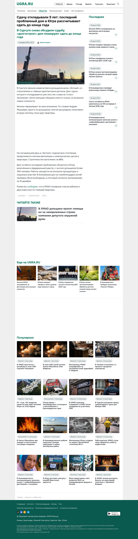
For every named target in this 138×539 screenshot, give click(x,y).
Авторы (54, 504)
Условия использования (68, 508)
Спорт (66, 11)
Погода (79, 4)
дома (44, 196)
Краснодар (28, 520)
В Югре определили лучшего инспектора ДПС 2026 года (68, 284)
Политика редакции (43, 504)
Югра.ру (54, 516)
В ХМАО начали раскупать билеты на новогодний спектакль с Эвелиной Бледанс (106, 481)
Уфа (59, 520)
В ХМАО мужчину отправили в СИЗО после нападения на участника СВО (80, 405)
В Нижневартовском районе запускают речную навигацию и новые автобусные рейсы (55, 443)
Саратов (53, 520)
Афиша (69, 4)
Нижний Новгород (41, 520)
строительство (33, 196)
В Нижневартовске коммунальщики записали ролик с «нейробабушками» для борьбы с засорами (29, 481)
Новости (59, 4)
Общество (43, 11)
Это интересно (77, 11)
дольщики (21, 196)
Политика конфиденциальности (46, 508)
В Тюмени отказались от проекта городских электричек (105, 366)
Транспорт (110, 4)
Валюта (88, 4)
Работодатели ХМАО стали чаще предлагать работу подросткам (106, 442)
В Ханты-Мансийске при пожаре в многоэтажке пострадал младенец (27, 442)
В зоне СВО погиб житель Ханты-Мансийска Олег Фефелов (54, 366)
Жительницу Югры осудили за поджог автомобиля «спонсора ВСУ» (81, 442)
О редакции (21, 504)
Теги (60, 504)
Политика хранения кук (25, 508)
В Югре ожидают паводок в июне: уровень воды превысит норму (47, 284)
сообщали (32, 186)
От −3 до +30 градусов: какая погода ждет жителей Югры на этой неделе (29, 404)
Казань (20, 520)
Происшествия (55, 11)
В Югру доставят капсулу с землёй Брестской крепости (54, 480)
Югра (64, 520)
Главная (20, 497)
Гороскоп (99, 4)
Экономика (32, 11)
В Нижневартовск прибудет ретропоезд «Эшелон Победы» (108, 284)
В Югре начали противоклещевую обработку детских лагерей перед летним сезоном (87, 286)
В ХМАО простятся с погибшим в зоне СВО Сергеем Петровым (26, 366)
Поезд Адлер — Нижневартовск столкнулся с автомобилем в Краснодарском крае (55, 405)
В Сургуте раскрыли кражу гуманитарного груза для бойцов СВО (107, 404)
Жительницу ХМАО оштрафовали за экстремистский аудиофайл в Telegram (81, 367)
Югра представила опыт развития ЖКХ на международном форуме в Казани (80, 481)
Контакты (30, 504)
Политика (21, 11)
